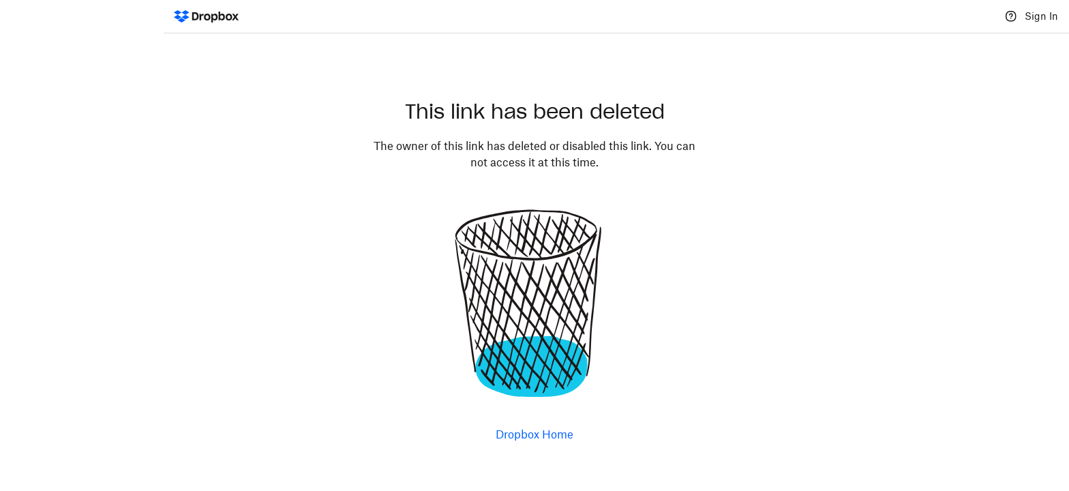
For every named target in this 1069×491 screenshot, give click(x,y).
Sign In (1041, 16)
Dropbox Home (534, 434)
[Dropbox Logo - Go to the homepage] (206, 16)
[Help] (1011, 16)
